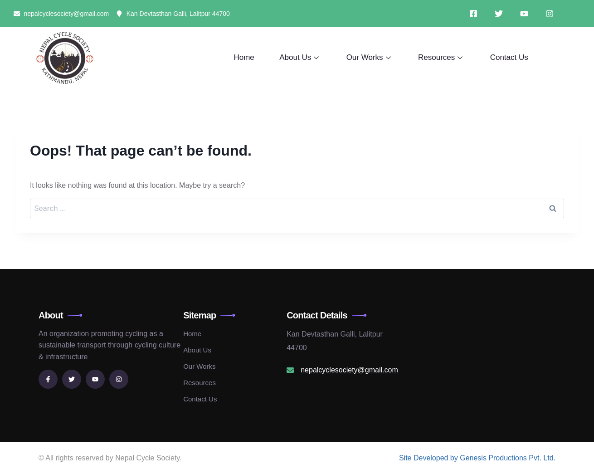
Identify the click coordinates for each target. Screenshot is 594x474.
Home (244, 57)
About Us (301, 57)
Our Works (370, 57)
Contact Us (509, 57)
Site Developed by (429, 458)
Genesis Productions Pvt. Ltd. (507, 458)
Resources (442, 57)
